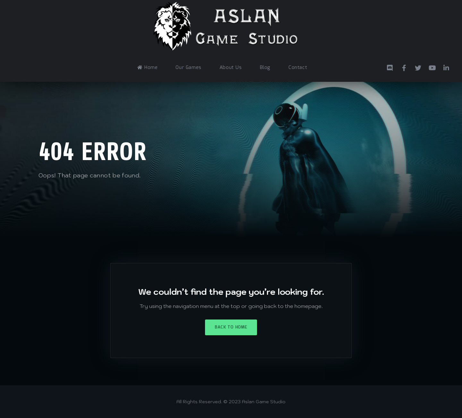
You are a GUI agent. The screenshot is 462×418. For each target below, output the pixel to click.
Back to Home (231, 327)
